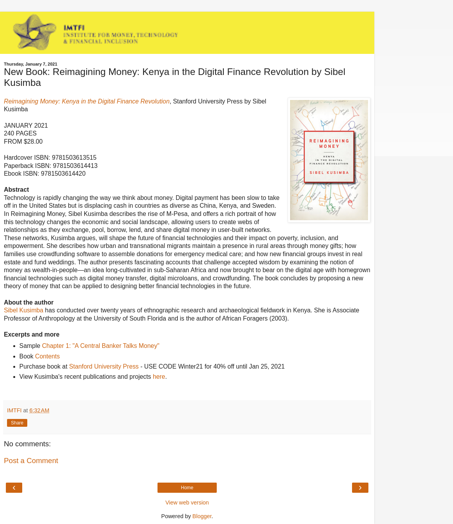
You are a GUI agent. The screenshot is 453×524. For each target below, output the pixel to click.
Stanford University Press (104, 366)
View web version (187, 502)
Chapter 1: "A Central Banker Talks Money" (100, 345)
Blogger (202, 516)
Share (17, 423)
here (159, 376)
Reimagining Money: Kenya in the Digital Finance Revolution (87, 101)
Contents (47, 356)
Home (187, 487)
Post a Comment (31, 460)
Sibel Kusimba (23, 310)
